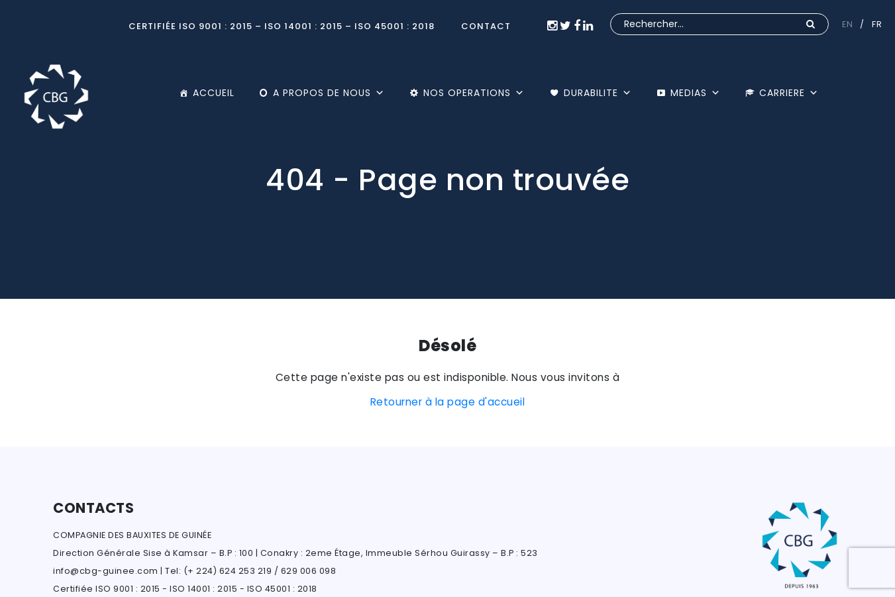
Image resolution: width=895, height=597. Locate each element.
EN (847, 24)
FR (877, 24)
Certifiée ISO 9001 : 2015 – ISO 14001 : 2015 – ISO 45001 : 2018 (282, 26)
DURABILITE (598, 93)
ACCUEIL (214, 92)
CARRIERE (789, 93)
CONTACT (486, 26)
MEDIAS (695, 93)
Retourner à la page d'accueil (447, 402)
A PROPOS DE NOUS (329, 93)
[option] (447, 149)
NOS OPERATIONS (474, 93)
